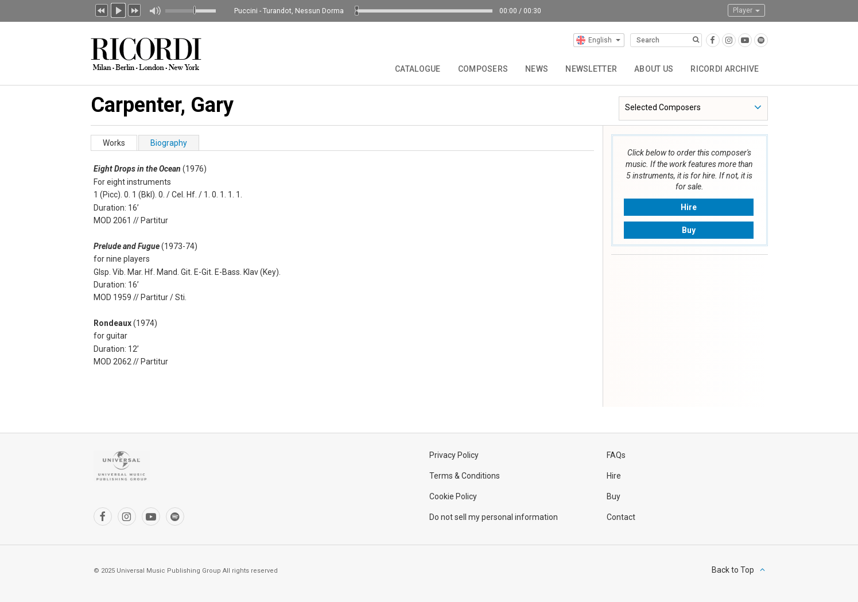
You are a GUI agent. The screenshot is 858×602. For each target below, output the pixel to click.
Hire (689, 207)
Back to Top (733, 569)
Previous (102, 9)
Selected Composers (663, 107)
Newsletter (591, 68)
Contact (621, 517)
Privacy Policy (454, 455)
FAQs (616, 455)
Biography (168, 142)
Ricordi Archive (724, 68)
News (536, 68)
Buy (689, 230)
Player (746, 10)
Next (135, 9)
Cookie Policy (453, 496)
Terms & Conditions (464, 475)
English (598, 40)
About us (653, 68)
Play (118, 9)
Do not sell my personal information (493, 517)
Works (114, 142)
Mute (154, 11)
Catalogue (418, 68)
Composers (483, 68)
